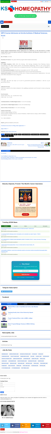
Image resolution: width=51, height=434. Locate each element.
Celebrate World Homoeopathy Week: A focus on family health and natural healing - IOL (17, 244)
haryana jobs (46, 356)
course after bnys (35, 134)
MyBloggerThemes (23, 432)
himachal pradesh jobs (7, 358)
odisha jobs (36, 363)
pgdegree (11, 136)
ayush (20, 134)
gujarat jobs (38, 356)
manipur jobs (41, 360)
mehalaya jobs (13, 363)
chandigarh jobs (5, 356)
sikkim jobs (18, 365)
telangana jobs (34, 365)
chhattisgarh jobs (15, 356)
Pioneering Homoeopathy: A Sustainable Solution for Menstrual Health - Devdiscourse (17, 228)
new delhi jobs (29, 363)
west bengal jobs (25, 367)
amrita (15, 134)
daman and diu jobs (24, 356)
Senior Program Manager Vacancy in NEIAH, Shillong (21, 323)
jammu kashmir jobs (17, 358)
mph (7, 136)
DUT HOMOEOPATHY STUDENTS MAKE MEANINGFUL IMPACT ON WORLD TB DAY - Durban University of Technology (23, 239)
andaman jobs (5, 353)
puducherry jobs (43, 363)
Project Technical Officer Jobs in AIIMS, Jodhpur (20, 318)
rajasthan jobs (11, 365)
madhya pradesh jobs (22, 360)
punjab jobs (4, 365)
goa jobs (32, 356)
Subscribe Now (25, 274)
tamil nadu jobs (26, 365)
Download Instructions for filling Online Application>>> (13, 125)
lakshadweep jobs (12, 360)
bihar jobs (41, 353)
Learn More (25, 214)
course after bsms (44, 134)
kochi (3, 136)
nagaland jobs (21, 363)
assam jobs (34, 353)
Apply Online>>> (4, 128)
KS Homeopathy (8, 432)
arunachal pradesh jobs (25, 353)
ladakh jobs (4, 360)
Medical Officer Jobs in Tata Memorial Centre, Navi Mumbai (23, 306)
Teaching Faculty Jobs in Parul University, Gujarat (20, 312)
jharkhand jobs (26, 358)
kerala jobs (42, 358)
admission (7, 134)
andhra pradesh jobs (13, 353)
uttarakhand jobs (16, 367)
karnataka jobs (35, 358)
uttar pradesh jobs (6, 367)
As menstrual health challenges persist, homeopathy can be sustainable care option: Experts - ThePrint (20, 234)
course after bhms (26, 134)
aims (12, 134)
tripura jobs (42, 365)
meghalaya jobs (5, 363)
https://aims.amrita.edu (11, 131)
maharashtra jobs (32, 360)
